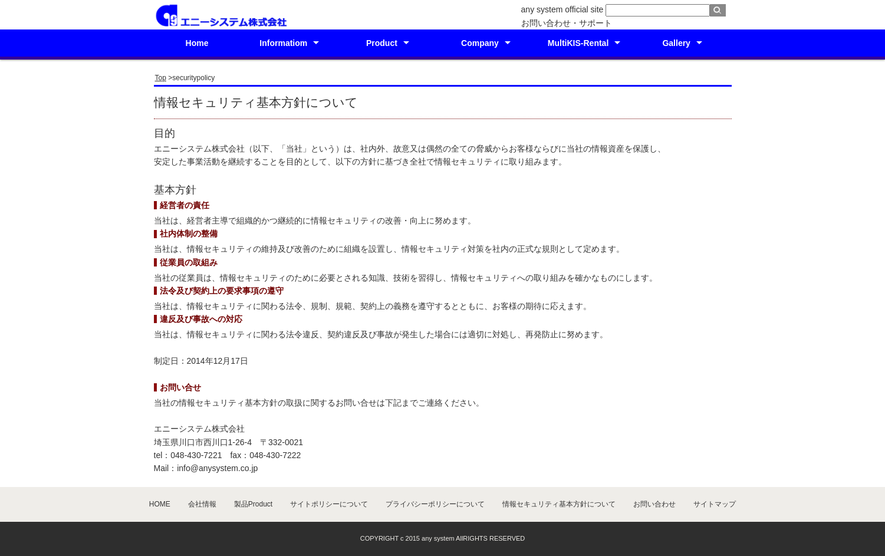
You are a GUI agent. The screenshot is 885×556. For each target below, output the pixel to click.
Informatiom (283, 43)
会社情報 (202, 504)
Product (381, 43)
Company (480, 43)
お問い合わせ (654, 504)
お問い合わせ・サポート (566, 23)
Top (160, 78)
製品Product (253, 504)
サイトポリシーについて (329, 504)
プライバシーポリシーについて (435, 504)
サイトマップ (714, 504)
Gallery (676, 43)
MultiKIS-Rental (578, 43)
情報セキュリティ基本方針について (559, 504)
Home (197, 43)
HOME (159, 504)
